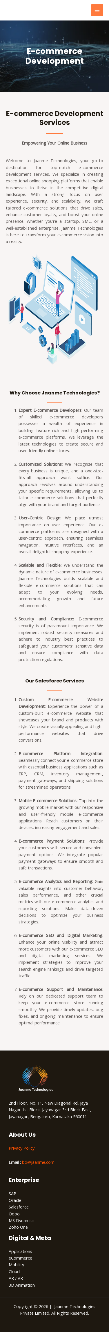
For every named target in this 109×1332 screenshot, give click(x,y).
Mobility (16, 1264)
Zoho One (18, 1227)
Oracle (15, 1200)
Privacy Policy (21, 1148)
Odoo (14, 1214)
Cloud (14, 1271)
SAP (12, 1193)
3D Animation (22, 1285)
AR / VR (16, 1278)
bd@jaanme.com (38, 1162)
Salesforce (19, 1207)
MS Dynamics (21, 1220)
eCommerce (20, 1258)
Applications (20, 1251)
